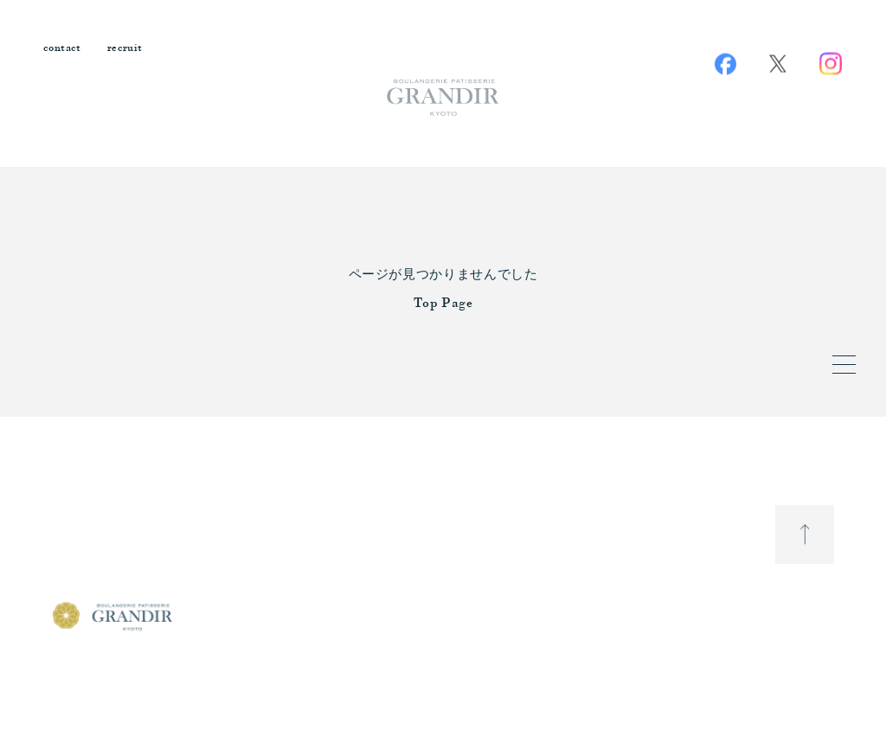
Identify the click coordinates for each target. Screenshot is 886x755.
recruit (125, 48)
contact (62, 48)
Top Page (443, 304)
